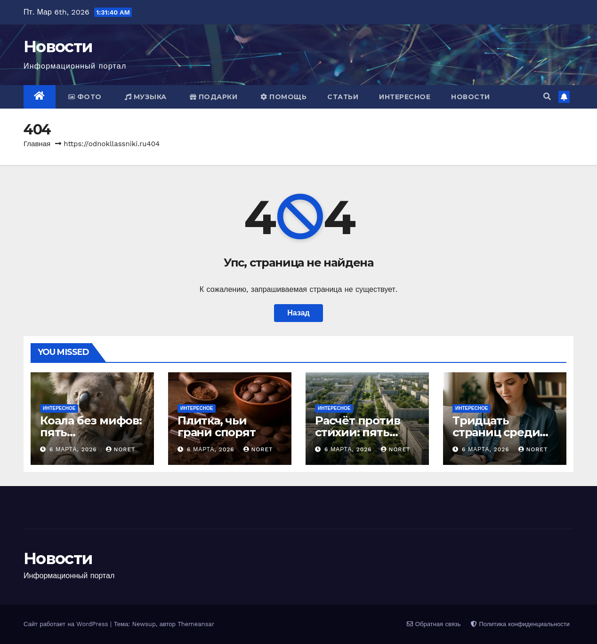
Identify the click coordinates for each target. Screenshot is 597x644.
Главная (37, 144)
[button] (547, 96)
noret (121, 449)
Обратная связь (433, 624)
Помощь (283, 97)
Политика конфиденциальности (520, 624)
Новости (58, 46)
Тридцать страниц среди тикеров (496, 432)
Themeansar (195, 624)
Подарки (214, 97)
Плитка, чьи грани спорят (216, 426)
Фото (85, 97)
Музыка (146, 97)
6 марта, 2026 (74, 449)
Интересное (404, 97)
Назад (298, 312)
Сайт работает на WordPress (67, 624)
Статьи (342, 97)
